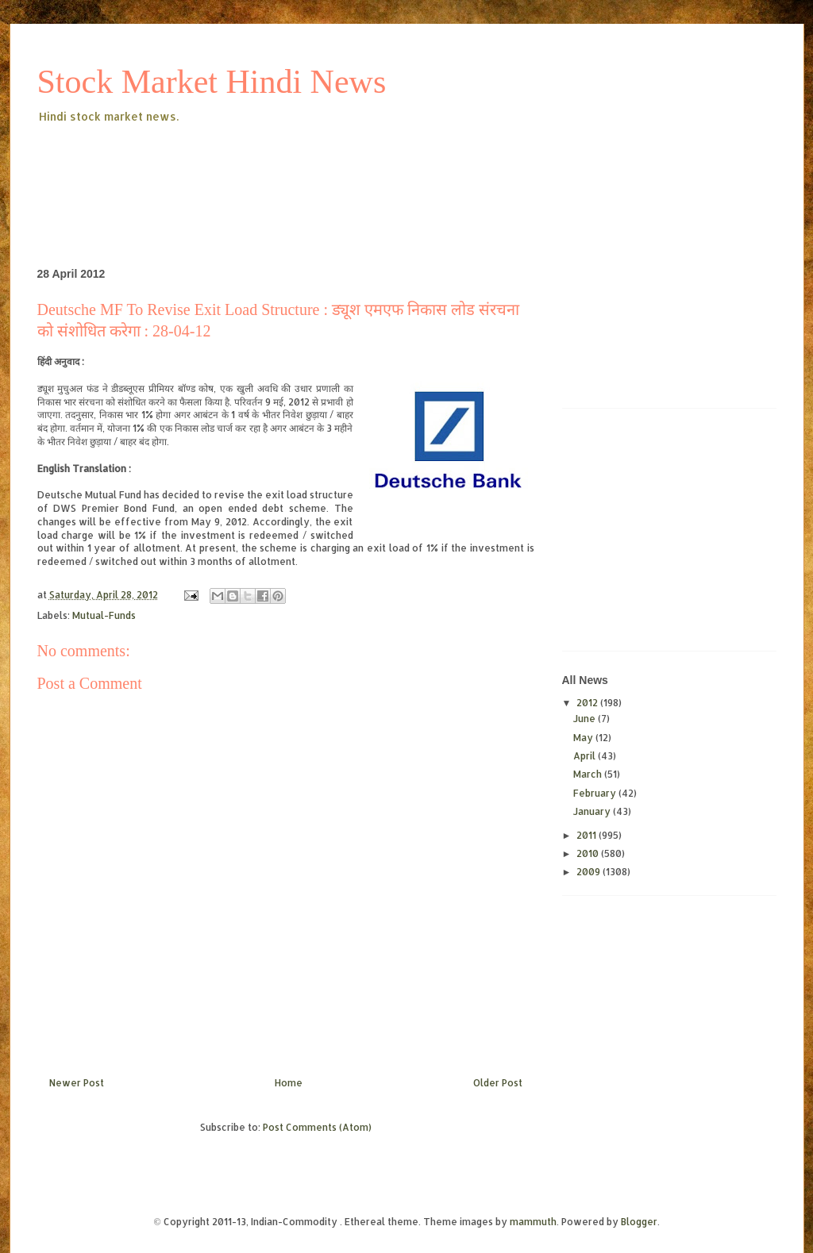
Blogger (639, 1222)
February (595, 793)
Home (288, 1083)
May (584, 738)
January (593, 811)
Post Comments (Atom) (317, 1127)
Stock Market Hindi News (212, 81)
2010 (588, 853)
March (588, 774)
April (585, 756)
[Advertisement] (326, 170)
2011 (587, 835)
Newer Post (76, 1083)
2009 (589, 872)
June (585, 719)
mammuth (533, 1222)
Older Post (497, 1083)
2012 (588, 703)
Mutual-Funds (104, 615)
